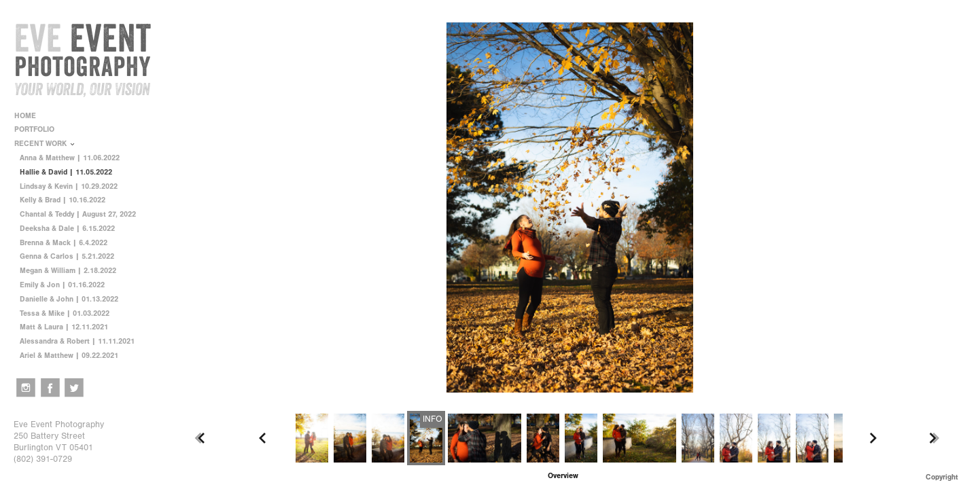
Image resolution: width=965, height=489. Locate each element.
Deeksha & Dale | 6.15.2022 (67, 228)
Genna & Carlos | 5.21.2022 (67, 256)
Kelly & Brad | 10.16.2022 (62, 200)
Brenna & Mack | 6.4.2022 (63, 242)
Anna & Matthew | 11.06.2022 (70, 157)
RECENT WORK (45, 143)
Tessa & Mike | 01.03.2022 (64, 313)
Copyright (942, 477)
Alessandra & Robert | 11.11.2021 (77, 341)
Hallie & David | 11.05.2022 (66, 172)
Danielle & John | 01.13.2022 (69, 299)
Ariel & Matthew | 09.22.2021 (69, 355)
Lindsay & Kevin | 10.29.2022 (69, 186)
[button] (563, 476)
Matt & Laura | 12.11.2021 (64, 327)
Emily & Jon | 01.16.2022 (62, 284)
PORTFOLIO (39, 129)
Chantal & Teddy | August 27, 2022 (78, 214)
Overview (563, 475)
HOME (25, 115)
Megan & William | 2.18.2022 (68, 270)
